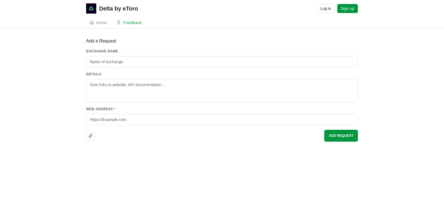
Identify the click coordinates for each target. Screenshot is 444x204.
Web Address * (101, 109)
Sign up (347, 8)
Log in (325, 8)
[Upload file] (90, 135)
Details (93, 74)
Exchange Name (102, 51)
